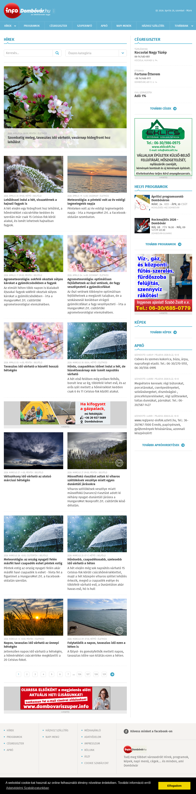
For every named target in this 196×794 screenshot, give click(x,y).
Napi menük (123, 26)
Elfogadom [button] (174, 785)
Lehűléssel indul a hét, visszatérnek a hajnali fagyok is (30, 202)
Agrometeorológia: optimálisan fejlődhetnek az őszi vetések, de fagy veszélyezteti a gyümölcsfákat (93, 283)
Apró (104, 26)
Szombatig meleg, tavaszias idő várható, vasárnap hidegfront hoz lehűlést (59, 140)
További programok (160, 244)
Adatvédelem (92, 737)
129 (104, 674)
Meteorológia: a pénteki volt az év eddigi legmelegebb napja (96, 202)
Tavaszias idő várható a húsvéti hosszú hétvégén (31, 368)
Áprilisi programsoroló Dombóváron (167, 198)
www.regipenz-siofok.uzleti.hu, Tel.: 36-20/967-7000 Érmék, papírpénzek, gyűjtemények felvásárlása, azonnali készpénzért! (161, 427)
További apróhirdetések (160, 445)
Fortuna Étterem (147, 74)
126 (79, 674)
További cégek (160, 108)
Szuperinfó (84, 26)
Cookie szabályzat (96, 763)
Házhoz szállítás (153, 26)
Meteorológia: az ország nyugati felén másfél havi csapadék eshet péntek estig (33, 561)
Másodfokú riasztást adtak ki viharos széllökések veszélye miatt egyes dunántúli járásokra (93, 480)
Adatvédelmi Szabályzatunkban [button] (27, 788)
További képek (160, 332)
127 (87, 674)
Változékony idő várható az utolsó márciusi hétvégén (27, 478)
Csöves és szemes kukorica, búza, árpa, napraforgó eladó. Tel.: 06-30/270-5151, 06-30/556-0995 (162, 363)
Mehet (57, 53)
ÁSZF (87, 757)
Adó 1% (140, 96)
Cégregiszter (58, 26)
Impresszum (92, 744)
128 (96, 674)
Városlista (53, 10)
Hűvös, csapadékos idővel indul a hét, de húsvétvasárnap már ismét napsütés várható (96, 370)
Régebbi (112, 674)
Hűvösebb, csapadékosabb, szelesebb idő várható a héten (94, 561)
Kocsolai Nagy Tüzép (151, 52)
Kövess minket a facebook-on (151, 731)
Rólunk (89, 750)
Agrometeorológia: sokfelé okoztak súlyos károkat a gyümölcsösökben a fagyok (33, 281)
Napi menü (52, 737)
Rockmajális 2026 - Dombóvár (164, 221)
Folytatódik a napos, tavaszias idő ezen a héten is (96, 645)
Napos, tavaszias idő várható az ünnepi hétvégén (31, 645)
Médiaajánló (92, 730)
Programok (32, 26)
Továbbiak (181, 26)
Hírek (8, 26)
